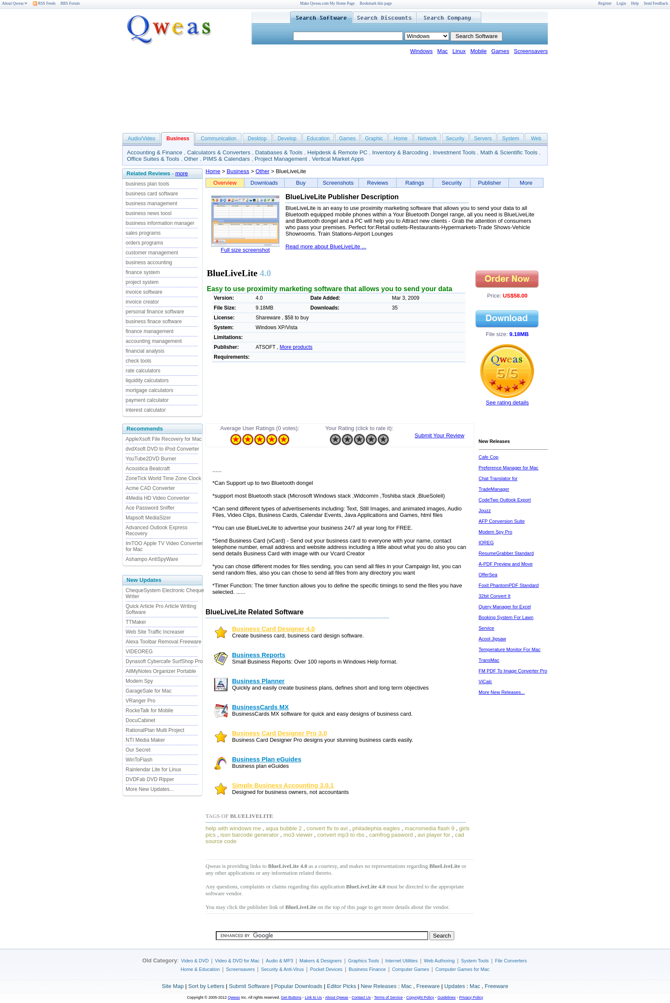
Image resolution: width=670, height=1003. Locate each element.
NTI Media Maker (145, 740)
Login (621, 3)
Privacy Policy (471, 997)
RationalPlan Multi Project (155, 730)
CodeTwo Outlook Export (505, 499)
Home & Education (200, 969)
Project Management (281, 159)
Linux (459, 51)
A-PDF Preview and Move (506, 563)
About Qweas (15, 3)
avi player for (433, 835)
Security (455, 139)
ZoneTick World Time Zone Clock (163, 478)
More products (296, 347)
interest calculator (146, 410)
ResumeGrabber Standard (506, 553)
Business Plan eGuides (266, 759)
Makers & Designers (321, 960)
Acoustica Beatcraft (148, 469)
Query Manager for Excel (505, 606)
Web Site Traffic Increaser (155, 632)
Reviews (377, 183)
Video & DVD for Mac (237, 960)
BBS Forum (70, 3)
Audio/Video (142, 139)
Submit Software (249, 986)
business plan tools (147, 184)
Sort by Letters (206, 986)
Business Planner (258, 681)
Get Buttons (291, 997)
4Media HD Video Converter (158, 498)
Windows (421, 51)
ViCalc (485, 681)
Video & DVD (195, 960)
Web (536, 139)
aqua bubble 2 (284, 828)
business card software (152, 194)
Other (191, 159)
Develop (287, 139)
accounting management (154, 341)
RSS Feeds (44, 3)
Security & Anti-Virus (282, 969)
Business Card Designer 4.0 (273, 628)
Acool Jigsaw (492, 638)
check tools (138, 361)
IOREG (486, 542)
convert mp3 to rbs (340, 835)
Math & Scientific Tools (509, 152)
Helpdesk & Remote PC (337, 152)
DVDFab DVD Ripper (150, 779)
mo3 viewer (297, 835)
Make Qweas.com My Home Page (327, 3)
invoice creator (142, 302)
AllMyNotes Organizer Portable (161, 671)
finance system (143, 272)
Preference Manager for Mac (508, 467)
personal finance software (155, 312)
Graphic (374, 139)
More (526, 183)
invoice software (144, 292)
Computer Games (410, 969)
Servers (482, 139)
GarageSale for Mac (148, 691)
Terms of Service (388, 997)
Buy (301, 183)
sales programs (143, 233)
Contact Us (361, 997)
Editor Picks (341, 986)
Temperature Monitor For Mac (510, 649)
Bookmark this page (376, 3)
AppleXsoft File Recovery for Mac (164, 439)
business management (151, 203)
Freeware (428, 986)
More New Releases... (502, 692)
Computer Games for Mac (462, 969)
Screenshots (338, 183)
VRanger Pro (140, 701)
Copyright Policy (420, 997)
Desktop (257, 139)
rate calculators (143, 371)
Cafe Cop (488, 457)
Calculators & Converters (218, 152)
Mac (442, 51)
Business (238, 171)
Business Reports (258, 655)
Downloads (264, 183)
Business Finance (367, 969)
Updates (454, 986)
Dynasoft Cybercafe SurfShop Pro (164, 661)
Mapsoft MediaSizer (148, 518)
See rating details (507, 402)
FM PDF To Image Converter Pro (513, 670)
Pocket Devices (326, 969)
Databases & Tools (279, 152)
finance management (149, 331)
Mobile (478, 51)
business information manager (160, 223)
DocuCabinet (140, 720)
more (181, 173)
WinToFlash (139, 760)
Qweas (234, 997)
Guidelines (447, 997)
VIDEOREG (139, 652)
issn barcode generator (249, 835)
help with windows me (233, 828)
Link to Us (313, 997)
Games (500, 51)
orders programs (144, 243)
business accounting (149, 263)
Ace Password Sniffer (150, 508)
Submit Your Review (439, 435)
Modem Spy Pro (495, 531)
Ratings (415, 183)
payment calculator (147, 400)
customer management (152, 253)
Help (635, 3)
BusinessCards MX (260, 707)
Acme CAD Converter (150, 488)
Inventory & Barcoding (400, 152)
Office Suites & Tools (153, 159)
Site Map (173, 986)
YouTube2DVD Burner (151, 459)
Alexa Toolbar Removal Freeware (163, 642)
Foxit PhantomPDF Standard (509, 585)
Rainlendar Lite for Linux (153, 770)
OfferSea (488, 574)
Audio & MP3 (279, 960)
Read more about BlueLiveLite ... (325, 246)
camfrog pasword (391, 835)
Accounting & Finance (154, 152)
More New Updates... (150, 789)
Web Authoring (439, 960)
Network (427, 139)
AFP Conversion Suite (502, 521)
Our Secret (138, 750)
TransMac (489, 660)
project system (142, 282)
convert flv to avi (326, 828)
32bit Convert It (495, 596)
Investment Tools (454, 152)
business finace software (154, 321)
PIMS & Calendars (226, 159)
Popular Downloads (298, 986)
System (510, 139)
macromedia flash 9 (429, 828)
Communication (218, 139)
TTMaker (136, 622)
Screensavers (531, 51)
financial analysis (145, 351)
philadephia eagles (376, 828)
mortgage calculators (149, 390)
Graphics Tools (363, 960)
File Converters (511, 960)
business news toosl (148, 213)
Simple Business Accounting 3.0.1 (283, 785)
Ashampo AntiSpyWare (152, 559)
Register (604, 3)
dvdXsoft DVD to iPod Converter (162, 449)
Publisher (489, 183)
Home (401, 139)
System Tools (475, 960)
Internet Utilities (401, 960)
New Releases (379, 986)
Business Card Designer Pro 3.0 (279, 733)
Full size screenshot (245, 250)
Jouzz (485, 510)
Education (318, 139)
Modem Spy (139, 681)
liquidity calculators (147, 381)
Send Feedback (656, 3)
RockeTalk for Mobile (149, 711)
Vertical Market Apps (338, 159)
